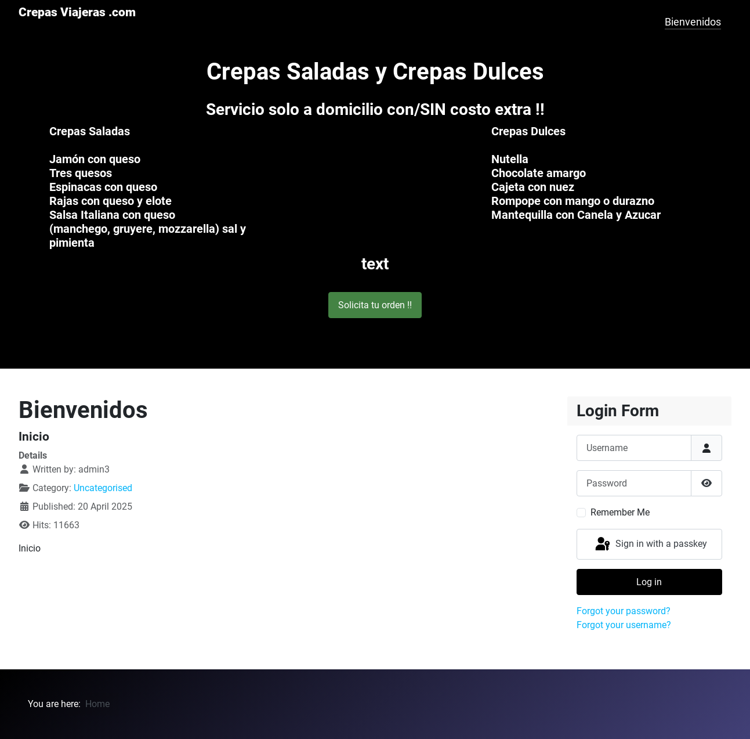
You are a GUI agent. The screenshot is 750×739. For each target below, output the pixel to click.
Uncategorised (103, 487)
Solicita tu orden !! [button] (375, 305)
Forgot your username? (624, 624)
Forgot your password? (624, 611)
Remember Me (620, 512)
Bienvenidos (693, 22)
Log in (649, 581)
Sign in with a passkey (650, 544)
